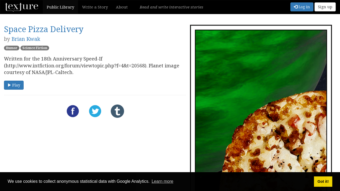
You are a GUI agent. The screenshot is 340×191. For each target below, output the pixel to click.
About (122, 7)
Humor (12, 48)
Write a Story (95, 7)
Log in (302, 6)
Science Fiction (34, 48)
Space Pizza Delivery (43, 29)
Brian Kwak (25, 38)
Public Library (60, 7)
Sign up (325, 6)
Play (13, 85)
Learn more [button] (162, 181)
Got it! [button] (323, 181)
